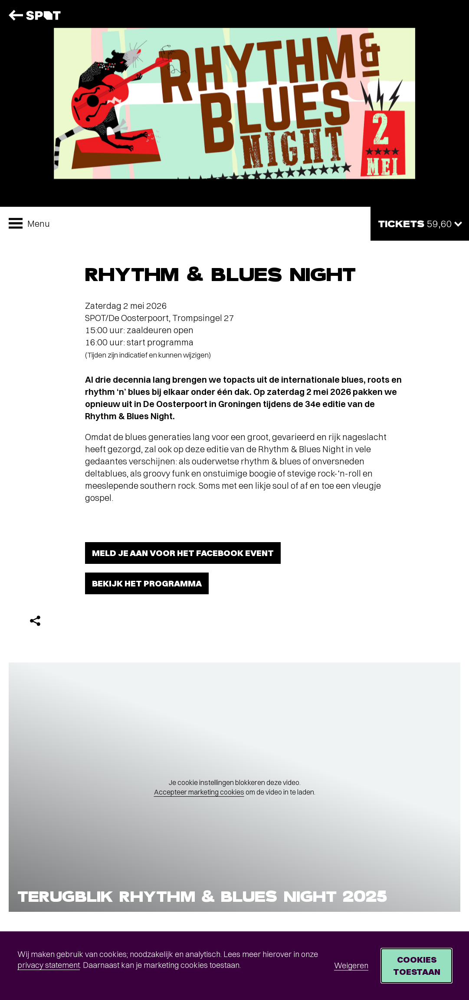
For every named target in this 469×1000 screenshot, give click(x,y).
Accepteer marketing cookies (199, 792)
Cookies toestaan (416, 965)
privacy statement (48, 965)
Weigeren (351, 965)
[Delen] (35, 621)
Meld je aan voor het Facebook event (183, 552)
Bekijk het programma (147, 583)
